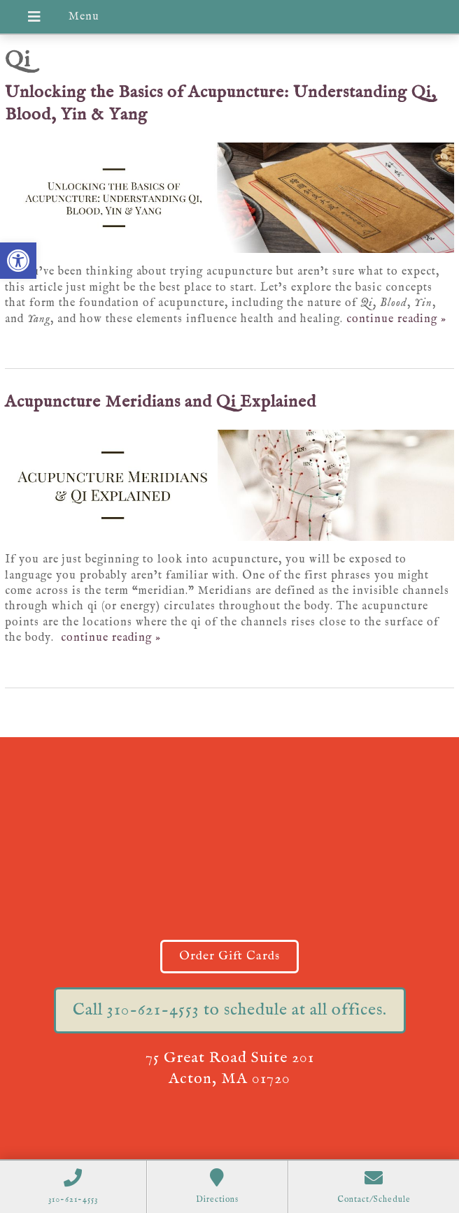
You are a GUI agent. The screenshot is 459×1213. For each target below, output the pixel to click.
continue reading (396, 319)
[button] (18, 260)
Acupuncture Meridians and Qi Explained (160, 402)
